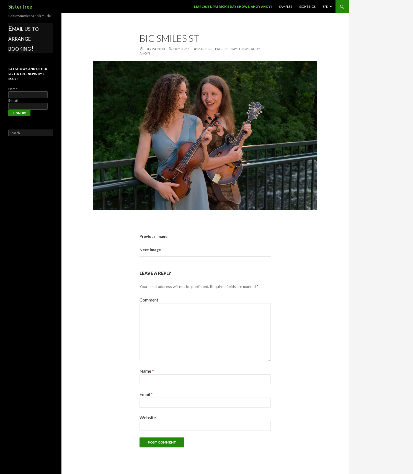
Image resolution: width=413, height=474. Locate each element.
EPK (325, 6)
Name (147, 370)
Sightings (307, 6)
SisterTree (20, 7)
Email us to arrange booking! (23, 38)
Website (148, 417)
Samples (285, 6)
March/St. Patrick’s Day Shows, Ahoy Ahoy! (233, 6)
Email (146, 394)
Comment (149, 299)
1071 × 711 (181, 49)
